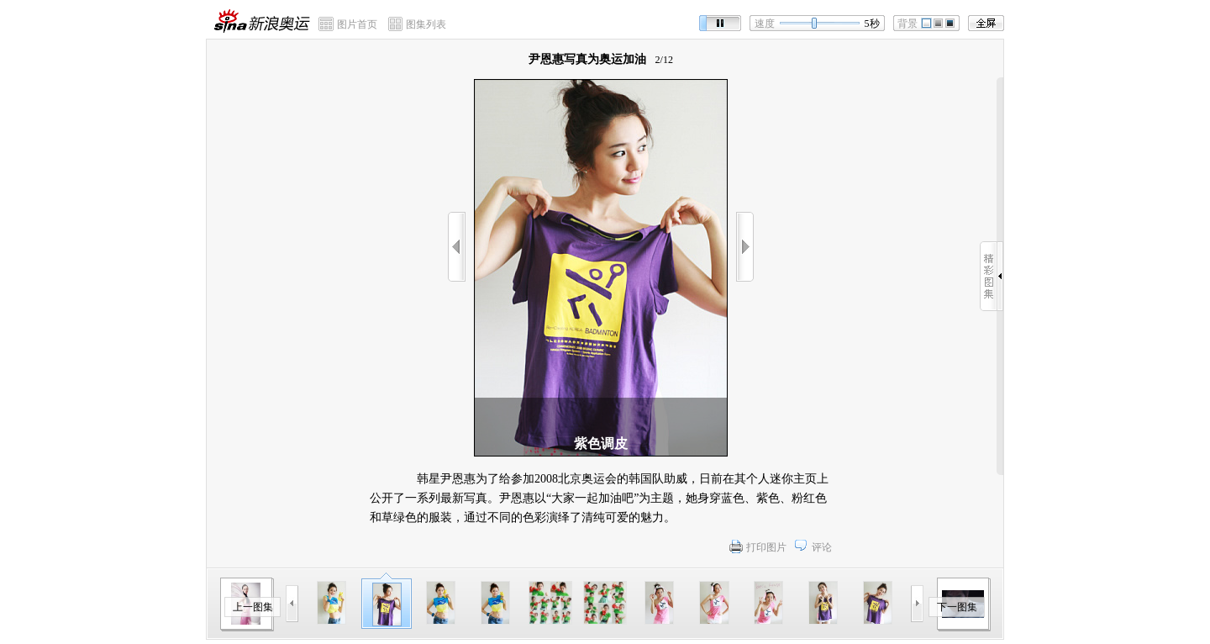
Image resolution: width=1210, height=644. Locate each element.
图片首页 (357, 24)
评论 (822, 547)
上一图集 (253, 607)
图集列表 (426, 24)
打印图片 (766, 547)
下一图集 (957, 607)
